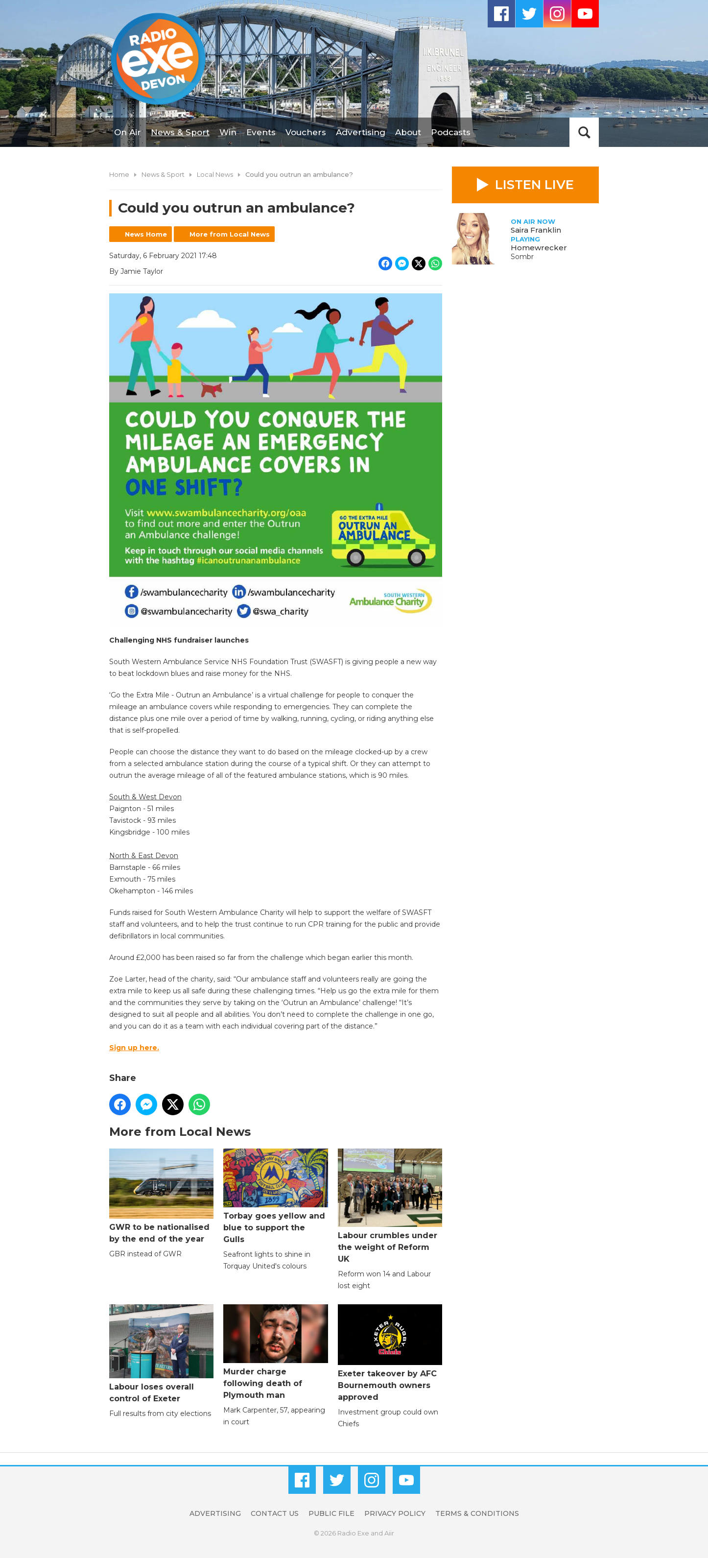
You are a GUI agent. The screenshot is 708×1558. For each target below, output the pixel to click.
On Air (127, 132)
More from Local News (229, 234)
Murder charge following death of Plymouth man (275, 1352)
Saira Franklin (536, 230)
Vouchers (305, 132)
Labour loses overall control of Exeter (161, 1353)
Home (119, 174)
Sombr (522, 256)
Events (261, 132)
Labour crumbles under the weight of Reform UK (390, 1206)
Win (227, 132)
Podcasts (451, 132)
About (408, 132)
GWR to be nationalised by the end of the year (161, 1196)
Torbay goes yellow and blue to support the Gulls (275, 1196)
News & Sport (180, 132)
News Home (146, 234)
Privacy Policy (394, 1513)
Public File (331, 1513)
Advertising (360, 132)
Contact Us (275, 1513)
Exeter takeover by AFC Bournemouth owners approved (390, 1353)
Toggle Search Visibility (584, 132)
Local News (215, 174)
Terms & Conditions (477, 1513)
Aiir (389, 1533)
